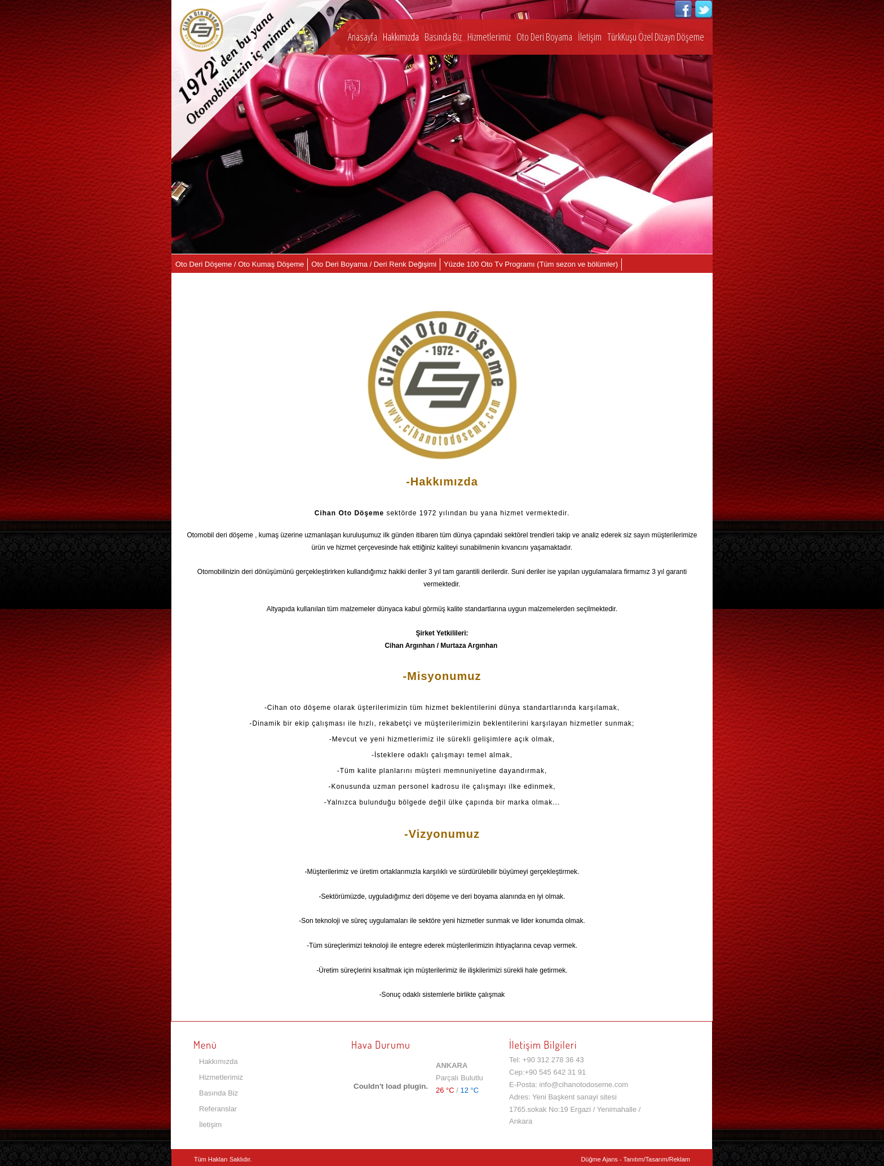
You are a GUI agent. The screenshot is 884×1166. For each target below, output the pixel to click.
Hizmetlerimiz (489, 36)
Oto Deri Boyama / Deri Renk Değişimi (373, 264)
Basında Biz (443, 36)
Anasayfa (362, 36)
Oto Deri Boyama (544, 36)
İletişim (590, 36)
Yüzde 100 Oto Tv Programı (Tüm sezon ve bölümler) (531, 264)
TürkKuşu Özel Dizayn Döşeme (655, 36)
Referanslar (218, 1109)
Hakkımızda (401, 36)
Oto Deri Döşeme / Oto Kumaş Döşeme (239, 264)
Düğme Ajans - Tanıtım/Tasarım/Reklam (635, 1159)
